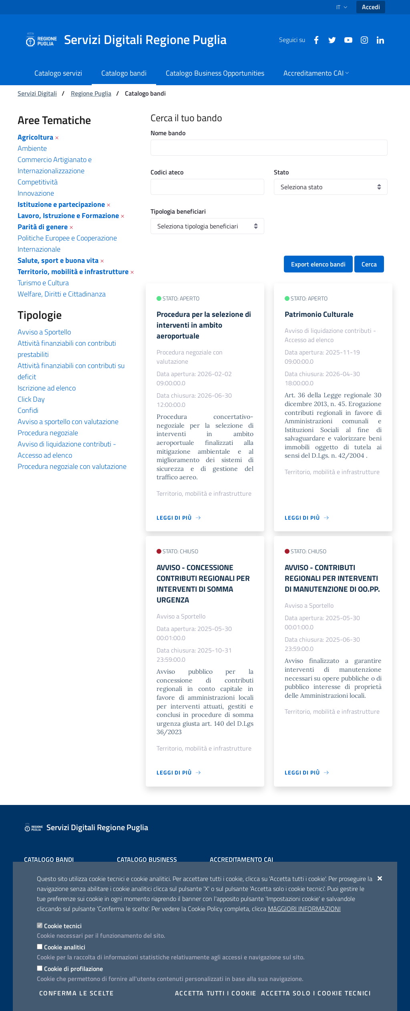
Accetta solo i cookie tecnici (316, 993)
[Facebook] (313, 39)
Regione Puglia (91, 93)
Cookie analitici (64, 947)
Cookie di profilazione (73, 968)
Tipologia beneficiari (178, 211)
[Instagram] (361, 39)
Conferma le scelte (76, 993)
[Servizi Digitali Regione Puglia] (130, 39)
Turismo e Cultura (43, 282)
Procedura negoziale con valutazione (72, 466)
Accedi (371, 7)
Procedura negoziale (48, 432)
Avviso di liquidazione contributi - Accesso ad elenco (67, 449)
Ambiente (32, 148)
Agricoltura (35, 137)
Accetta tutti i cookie (216, 993)
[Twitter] (329, 39)
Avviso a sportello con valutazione (68, 421)
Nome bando (168, 133)
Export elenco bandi (318, 264)
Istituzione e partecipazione (61, 204)
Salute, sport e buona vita (58, 260)
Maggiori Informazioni (304, 908)
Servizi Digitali (37, 93)
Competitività (38, 181)
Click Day (31, 399)
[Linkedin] (377, 39)
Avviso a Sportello (44, 331)
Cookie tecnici (63, 926)
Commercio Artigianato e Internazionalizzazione (55, 165)
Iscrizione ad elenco (47, 387)
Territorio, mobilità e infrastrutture (73, 271)
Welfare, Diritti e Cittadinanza (62, 293)
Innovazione (36, 193)
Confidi (28, 410)
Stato (281, 172)
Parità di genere (43, 226)
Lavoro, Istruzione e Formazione (68, 215)
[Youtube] (345, 39)
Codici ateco (167, 172)
